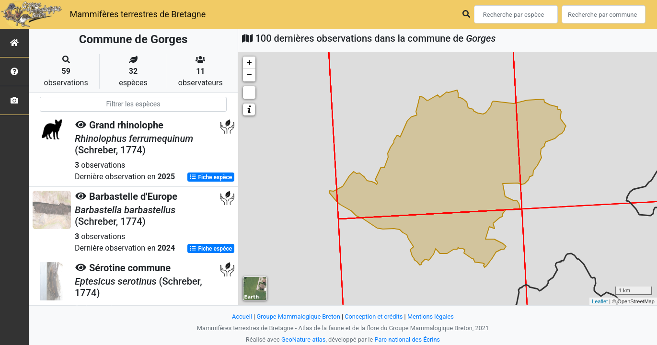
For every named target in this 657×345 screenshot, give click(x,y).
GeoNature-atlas (303, 339)
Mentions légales (430, 316)
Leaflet (600, 301)
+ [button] (249, 63)
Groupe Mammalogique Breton (298, 316)
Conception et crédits (374, 316)
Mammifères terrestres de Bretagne (137, 14)
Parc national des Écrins (407, 339)
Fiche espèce (210, 177)
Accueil (242, 316)
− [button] (249, 75)
